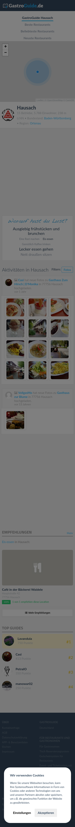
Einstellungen (22, 813)
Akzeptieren (46, 813)
